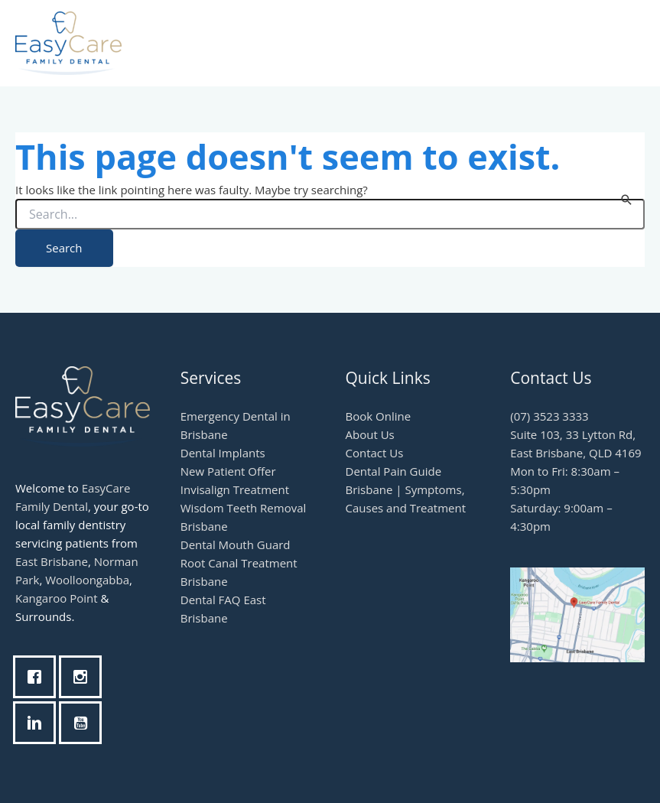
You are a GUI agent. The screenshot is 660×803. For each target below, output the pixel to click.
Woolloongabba (87, 579)
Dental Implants (222, 452)
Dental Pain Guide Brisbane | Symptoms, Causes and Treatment (406, 489)
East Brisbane (51, 561)
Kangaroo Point (56, 598)
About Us (370, 434)
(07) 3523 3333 (549, 416)
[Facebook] (38, 677)
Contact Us (375, 452)
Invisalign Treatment (234, 489)
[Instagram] (84, 677)
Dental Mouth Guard (235, 544)
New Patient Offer (228, 471)
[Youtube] (84, 723)
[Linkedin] (38, 723)
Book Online (378, 416)
